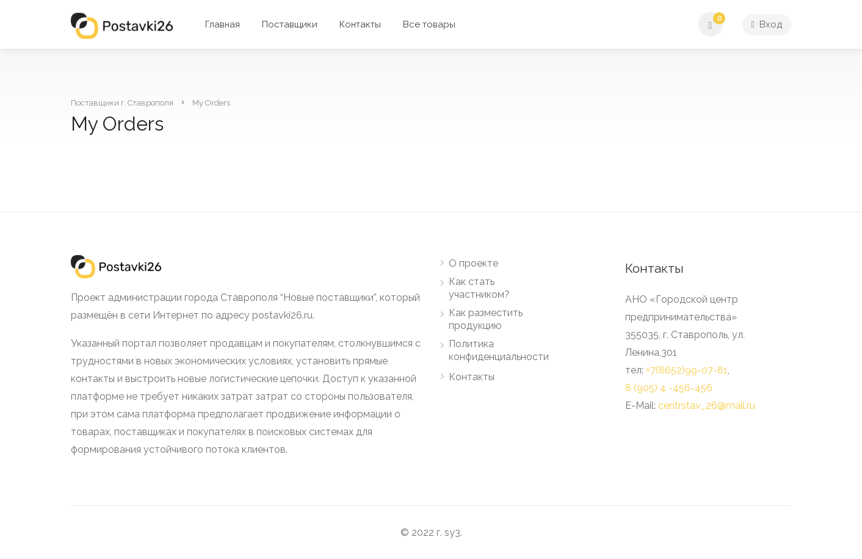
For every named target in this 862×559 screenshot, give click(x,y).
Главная (222, 24)
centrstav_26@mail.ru (706, 405)
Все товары (429, 24)
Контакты (360, 24)
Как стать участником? (479, 288)
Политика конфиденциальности (499, 350)
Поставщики (289, 24)
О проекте (473, 263)
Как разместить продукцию (486, 319)
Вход (767, 24)
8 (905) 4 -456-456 (668, 388)
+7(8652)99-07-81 (687, 370)
